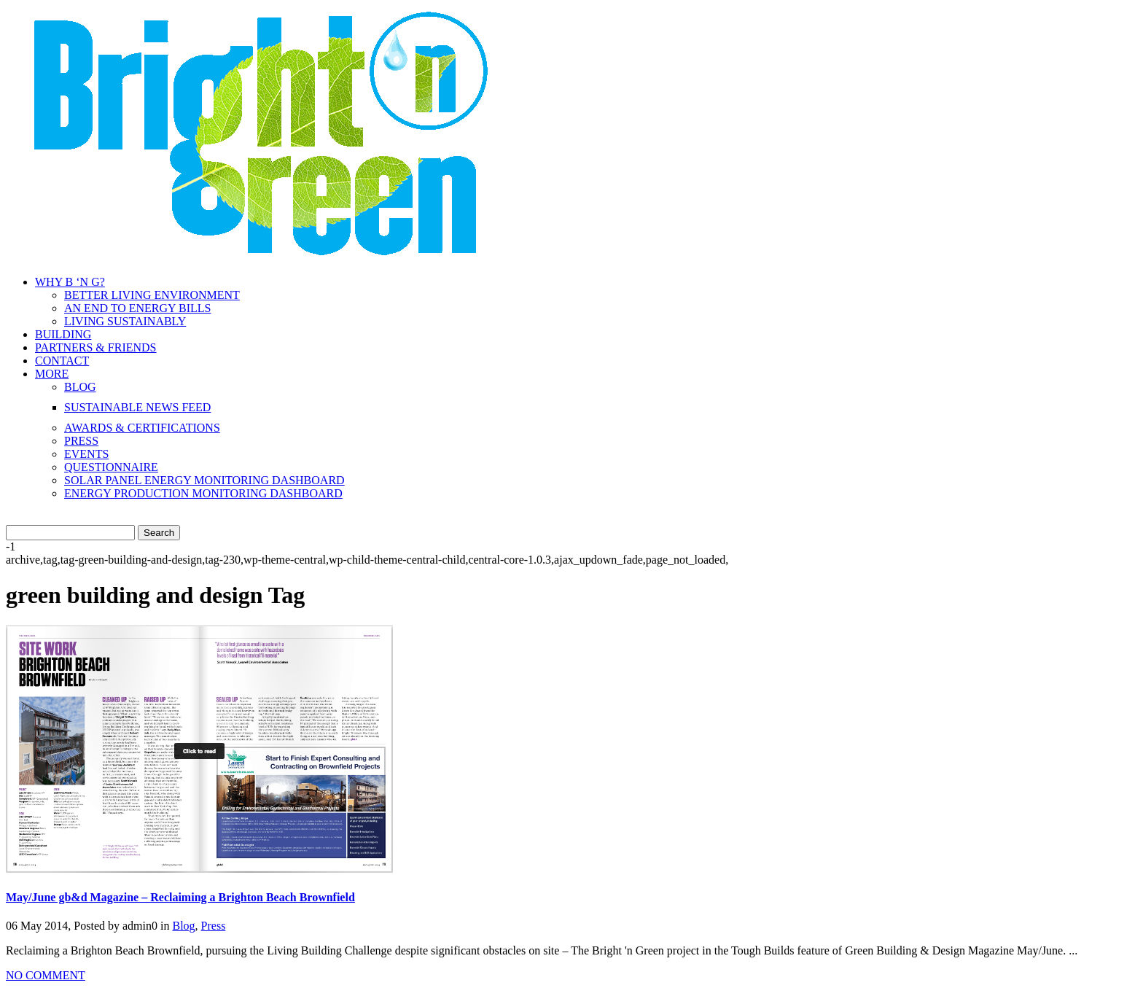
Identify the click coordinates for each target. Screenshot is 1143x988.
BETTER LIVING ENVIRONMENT (152, 295)
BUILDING (63, 334)
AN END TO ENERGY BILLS (137, 308)
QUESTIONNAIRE (111, 467)
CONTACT (62, 360)
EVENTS (86, 454)
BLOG (80, 387)
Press (213, 925)
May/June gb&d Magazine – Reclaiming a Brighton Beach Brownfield (180, 897)
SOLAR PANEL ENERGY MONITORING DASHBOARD (204, 480)
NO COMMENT (45, 975)
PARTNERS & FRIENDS (96, 347)
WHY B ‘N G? (70, 282)
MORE (52, 373)
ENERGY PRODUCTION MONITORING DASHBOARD (203, 493)
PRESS (81, 441)
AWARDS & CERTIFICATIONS (142, 427)
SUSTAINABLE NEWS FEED (137, 407)
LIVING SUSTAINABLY (125, 321)
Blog (183, 925)
